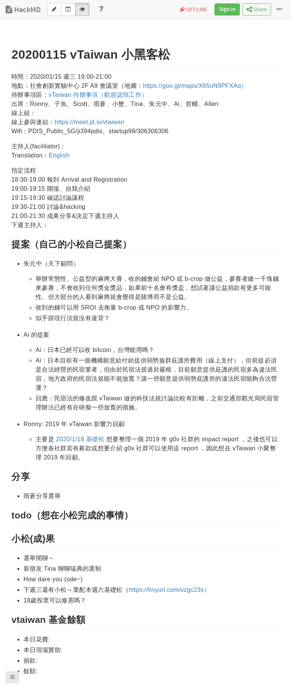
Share (256, 9)
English (59, 155)
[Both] (68, 9)
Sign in (227, 9)
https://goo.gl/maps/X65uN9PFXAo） (195, 85)
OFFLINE (194, 10)
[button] (12, 677)
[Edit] (54, 9)
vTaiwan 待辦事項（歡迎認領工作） (97, 95)
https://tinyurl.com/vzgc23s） (169, 590)
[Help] (101, 9)
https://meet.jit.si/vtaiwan (89, 122)
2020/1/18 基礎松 (80, 439)
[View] (82, 9)
